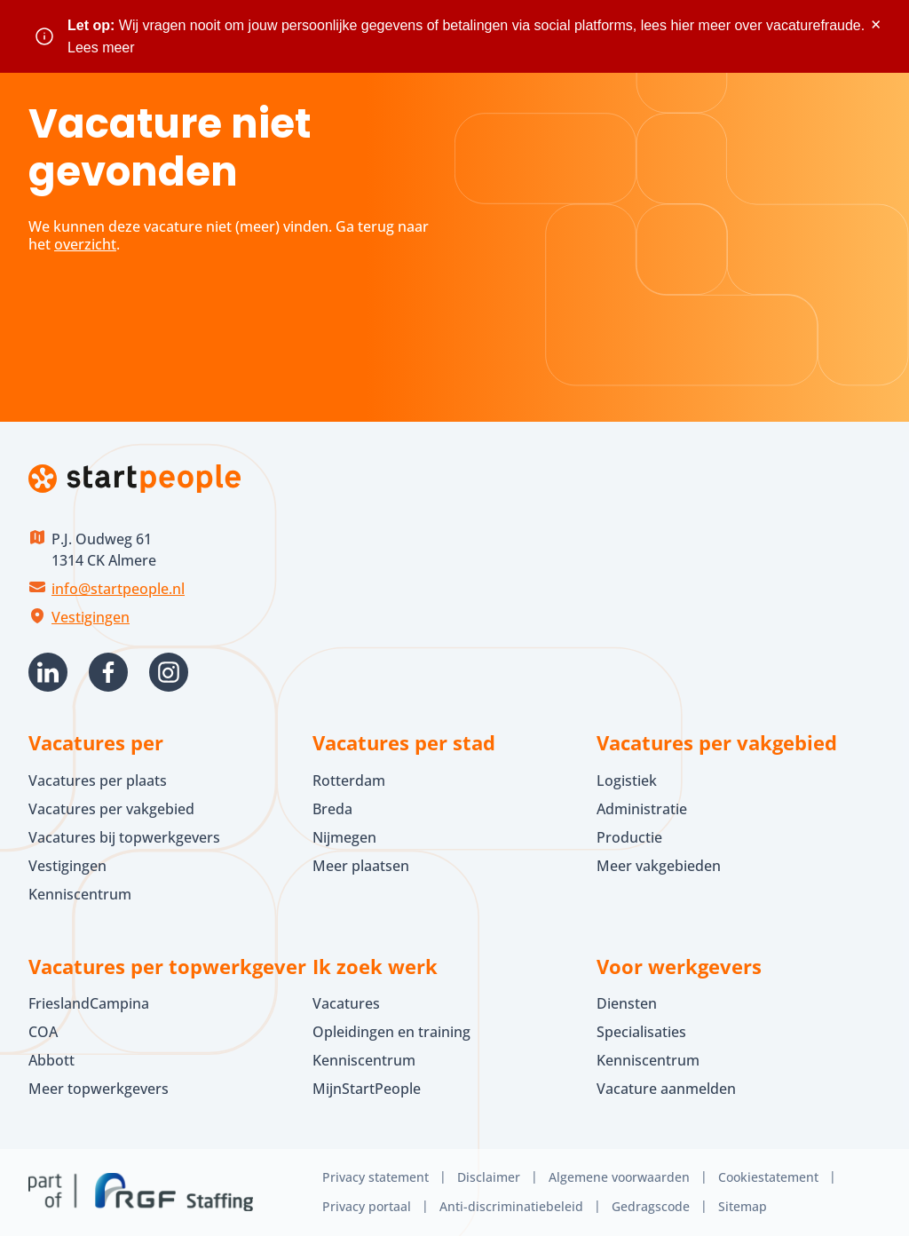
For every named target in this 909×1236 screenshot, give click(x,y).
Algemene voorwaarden (619, 1177)
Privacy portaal (366, 1206)
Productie (629, 837)
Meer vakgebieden (659, 866)
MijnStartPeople (366, 1088)
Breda (332, 809)
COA (43, 1032)
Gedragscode (651, 1206)
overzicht (85, 244)
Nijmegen (344, 837)
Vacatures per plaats (97, 780)
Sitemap (742, 1206)
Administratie (642, 809)
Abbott (53, 1060)
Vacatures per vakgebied (111, 809)
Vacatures (346, 1003)
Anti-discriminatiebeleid (511, 1206)
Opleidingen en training (391, 1032)
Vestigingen (90, 617)
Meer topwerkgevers (98, 1088)
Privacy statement (375, 1177)
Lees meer (101, 47)
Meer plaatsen (360, 866)
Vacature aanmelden (666, 1088)
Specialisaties (641, 1032)
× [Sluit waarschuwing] (876, 24)
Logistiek (627, 780)
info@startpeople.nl (118, 588)
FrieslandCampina (88, 1003)
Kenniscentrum (79, 894)
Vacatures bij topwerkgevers (124, 837)
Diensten (627, 1003)
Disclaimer (488, 1177)
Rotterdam (348, 780)
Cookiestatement (768, 1177)
